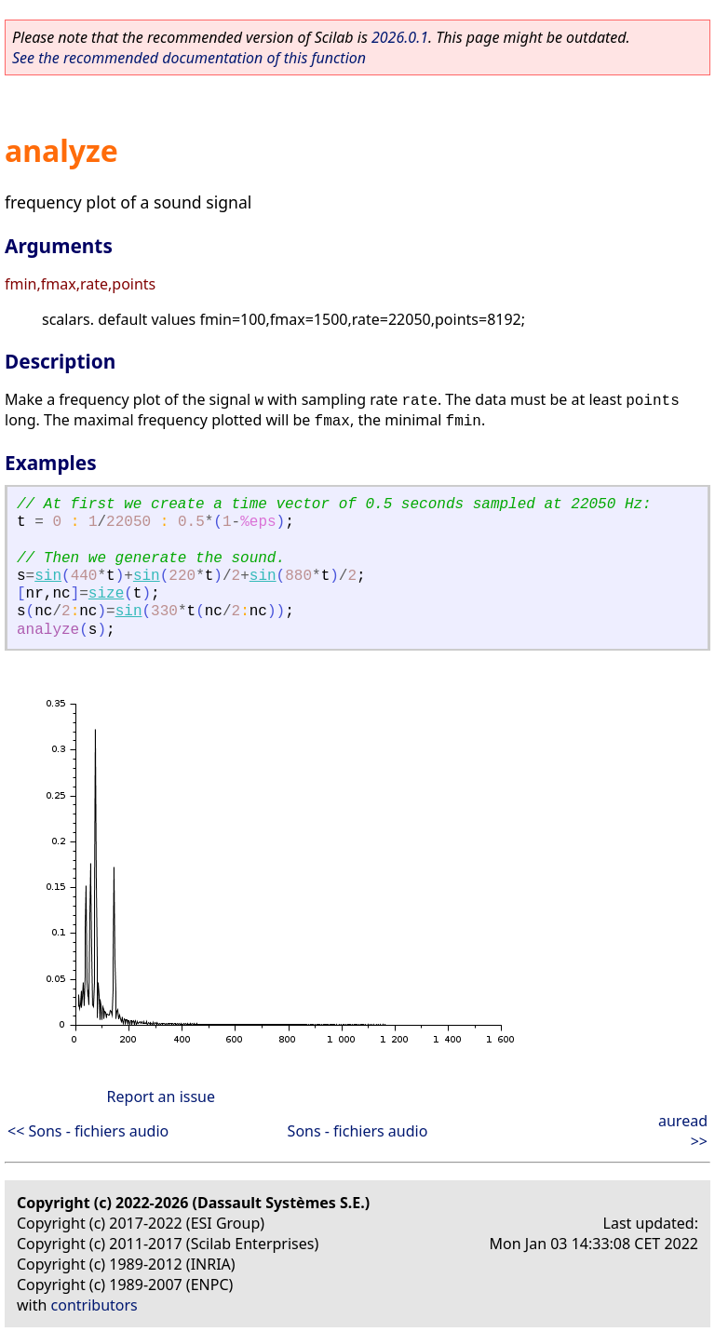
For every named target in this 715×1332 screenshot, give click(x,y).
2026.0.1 (399, 37)
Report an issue (161, 1096)
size (106, 593)
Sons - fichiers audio (358, 1131)
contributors (94, 1305)
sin (47, 576)
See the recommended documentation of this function (189, 57)
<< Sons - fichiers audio (88, 1131)
